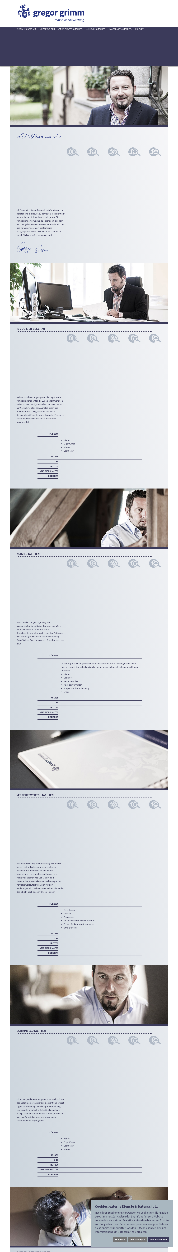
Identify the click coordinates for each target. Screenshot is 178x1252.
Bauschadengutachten (120, 29)
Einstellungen (137, 1239)
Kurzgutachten (47, 29)
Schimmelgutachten (96, 29)
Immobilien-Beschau (26, 29)
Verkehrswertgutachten (70, 29)
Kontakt (139, 29)
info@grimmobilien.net (41, 152)
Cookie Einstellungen (18, 1226)
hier (158, 1228)
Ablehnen (119, 1239)
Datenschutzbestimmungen (114, 1197)
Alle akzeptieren (159, 1239)
